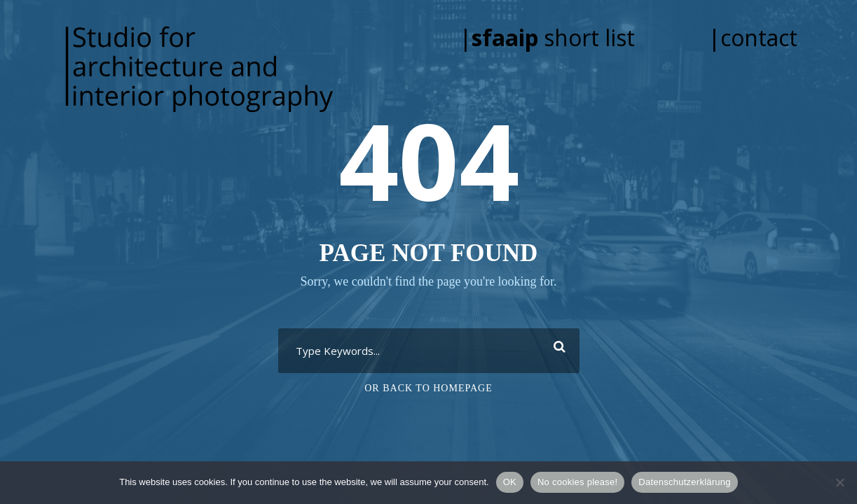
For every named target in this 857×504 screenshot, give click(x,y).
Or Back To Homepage (428, 388)
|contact (752, 37)
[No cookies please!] (839, 482)
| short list (566, 37)
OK (509, 482)
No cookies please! (577, 482)
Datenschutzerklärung (684, 482)
